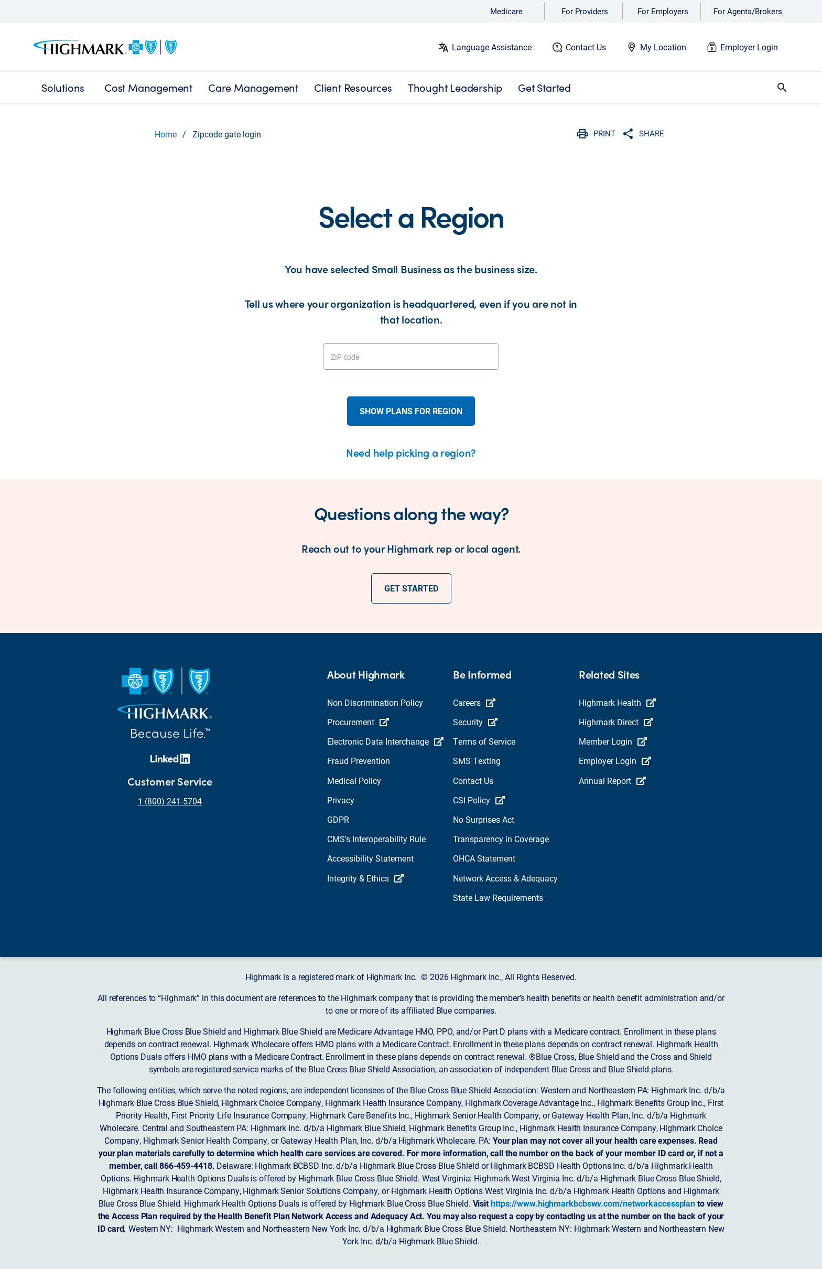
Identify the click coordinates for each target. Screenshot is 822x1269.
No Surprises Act (483, 819)
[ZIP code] (411, 356)
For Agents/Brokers (747, 11)
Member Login (613, 741)
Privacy (340, 799)
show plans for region (411, 410)
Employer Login (749, 46)
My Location (663, 46)
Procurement (358, 721)
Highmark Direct (616, 721)
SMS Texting (477, 760)
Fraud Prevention (358, 760)
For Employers (662, 11)
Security (475, 721)
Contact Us (586, 46)
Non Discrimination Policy (375, 702)
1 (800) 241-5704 (170, 800)
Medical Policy (354, 780)
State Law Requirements (498, 897)
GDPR (338, 819)
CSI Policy (479, 799)
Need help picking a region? (411, 452)
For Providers (584, 11)
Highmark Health (617, 702)
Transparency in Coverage (501, 838)
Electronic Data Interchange (385, 741)
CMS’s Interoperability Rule (376, 838)
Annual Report (612, 780)
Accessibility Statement (370, 858)
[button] (782, 87)
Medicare (506, 11)
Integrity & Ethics (365, 878)
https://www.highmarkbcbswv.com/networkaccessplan (593, 1203)
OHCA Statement (484, 858)
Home (166, 133)
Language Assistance (492, 46)
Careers (474, 702)
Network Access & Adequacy (505, 878)
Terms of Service (484, 741)
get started (411, 588)
